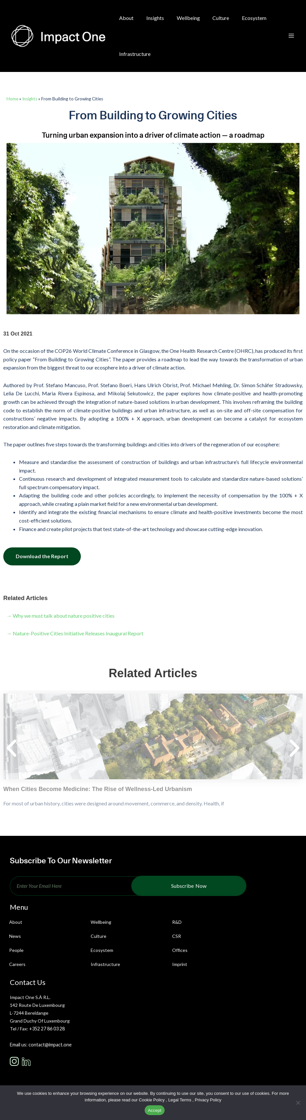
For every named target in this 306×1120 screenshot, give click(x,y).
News (15, 936)
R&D (177, 922)
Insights (29, 98)
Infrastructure (105, 964)
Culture (98, 936)
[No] (298, 1102)
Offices (180, 950)
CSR (176, 936)
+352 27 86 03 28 (47, 1028)
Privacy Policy (208, 1099)
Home (12, 98)
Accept (154, 1110)
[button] (11, 748)
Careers (17, 964)
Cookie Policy (152, 1099)
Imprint (179, 964)
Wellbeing (101, 922)
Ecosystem (102, 950)
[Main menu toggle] (291, 36)
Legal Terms (179, 1099)
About (15, 922)
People (16, 950)
